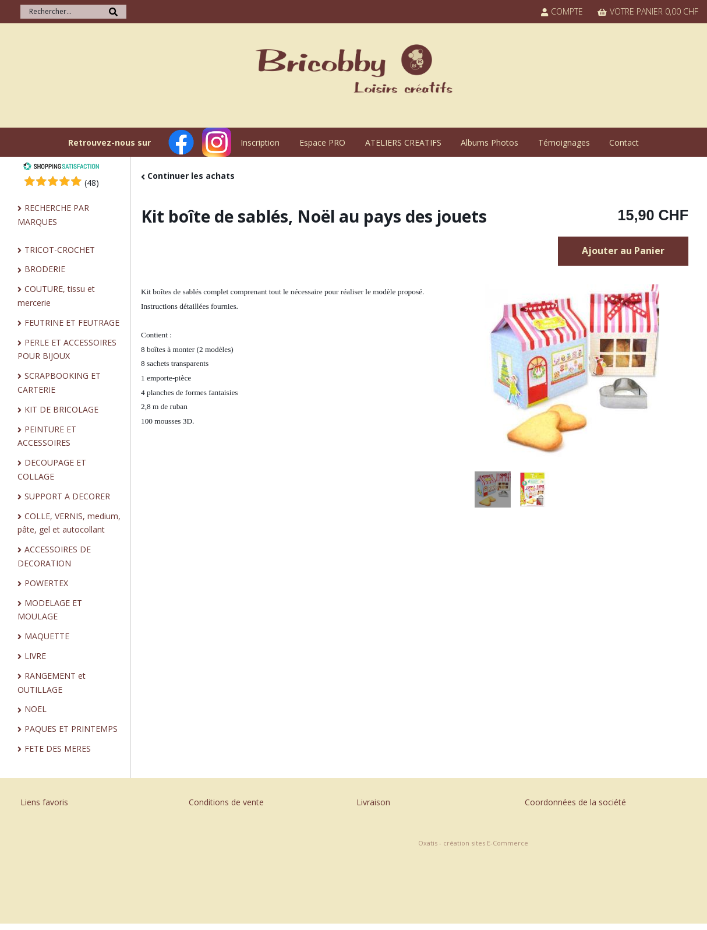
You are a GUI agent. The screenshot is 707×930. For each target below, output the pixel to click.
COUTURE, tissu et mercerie (56, 295)
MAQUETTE (46, 636)
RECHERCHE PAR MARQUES (53, 214)
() (91, 182)
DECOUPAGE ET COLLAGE (51, 469)
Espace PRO (322, 142)
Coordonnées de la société (575, 802)
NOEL (35, 708)
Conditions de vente (226, 802)
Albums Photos (489, 142)
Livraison (373, 802)
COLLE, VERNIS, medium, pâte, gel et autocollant (69, 523)
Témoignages (564, 142)
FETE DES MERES (57, 748)
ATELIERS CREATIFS (403, 142)
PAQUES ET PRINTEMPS (71, 728)
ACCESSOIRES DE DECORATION (54, 556)
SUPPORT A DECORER (67, 496)
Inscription (260, 142)
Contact (624, 142)
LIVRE (35, 655)
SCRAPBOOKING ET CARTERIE (59, 382)
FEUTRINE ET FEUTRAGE (71, 322)
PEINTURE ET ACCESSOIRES (46, 436)
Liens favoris (44, 802)
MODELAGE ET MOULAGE (49, 609)
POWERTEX (46, 583)
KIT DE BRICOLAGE (61, 409)
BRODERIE (44, 268)
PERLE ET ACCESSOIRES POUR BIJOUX (66, 349)
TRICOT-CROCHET (59, 249)
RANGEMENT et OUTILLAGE (51, 682)
